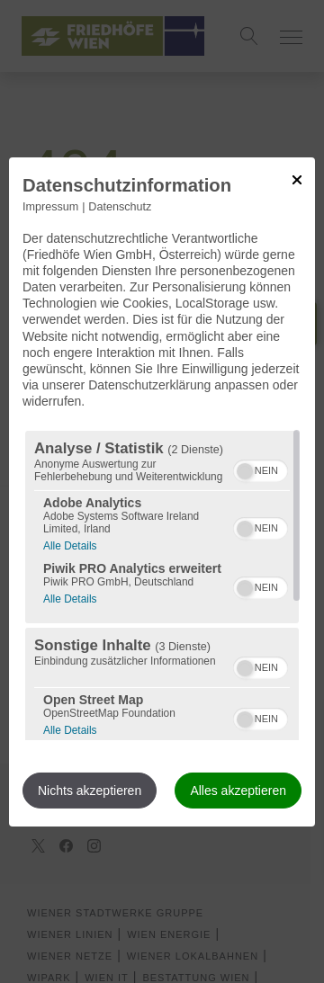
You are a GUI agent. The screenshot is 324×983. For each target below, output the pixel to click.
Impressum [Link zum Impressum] (50, 206)
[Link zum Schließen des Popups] (297, 178)
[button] (245, 471)
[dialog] (162, 491)
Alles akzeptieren (238, 790)
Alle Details (69, 543)
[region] (162, 585)
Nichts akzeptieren (89, 790)
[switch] (260, 468)
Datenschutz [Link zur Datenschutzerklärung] (119, 206)
